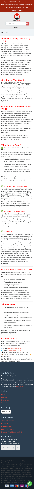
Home (3, 394)
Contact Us (4, 403)
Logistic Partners (6, 426)
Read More (19, 386)
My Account (5, 400)
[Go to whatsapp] (29, 483)
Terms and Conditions (8, 420)
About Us (4, 397)
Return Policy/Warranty (8, 429)
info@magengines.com (14, 348)
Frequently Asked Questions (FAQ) (11, 432)
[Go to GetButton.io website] (30, 487)
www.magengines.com (15, 350)
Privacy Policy (5, 423)
